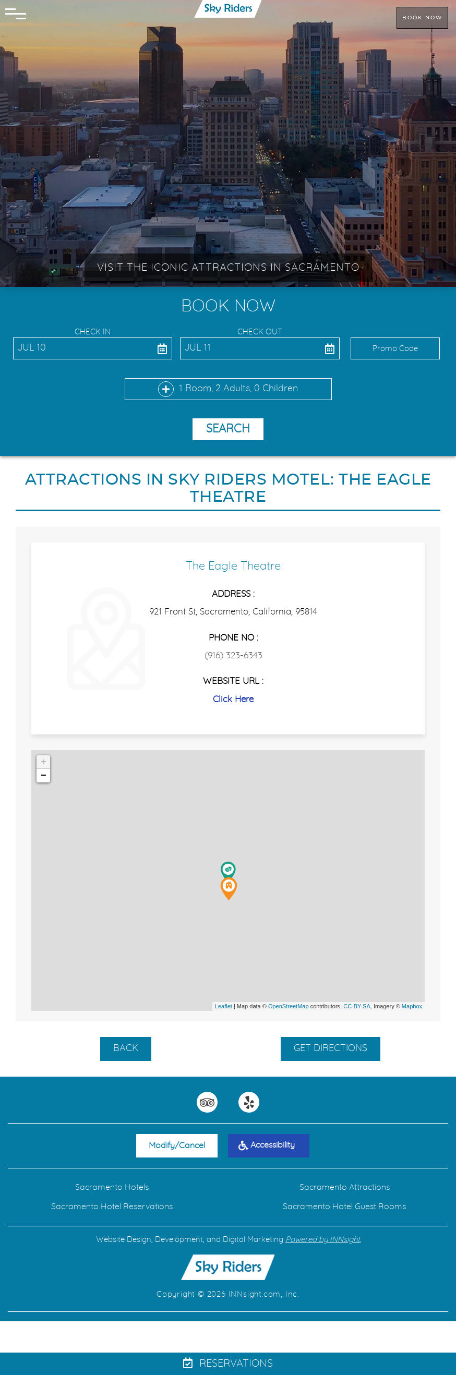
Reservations (228, 1363)
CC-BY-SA (356, 1006)
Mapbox (412, 1006)
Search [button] (228, 429)
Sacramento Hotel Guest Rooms (344, 1206)
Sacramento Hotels (112, 1187)
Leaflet (223, 1006)
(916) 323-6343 (233, 655)
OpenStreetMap (288, 1006)
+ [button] (43, 762)
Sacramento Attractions (344, 1187)
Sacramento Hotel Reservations (112, 1206)
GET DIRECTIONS (330, 1048)
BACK (125, 1048)
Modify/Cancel (177, 1145)
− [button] (43, 775)
